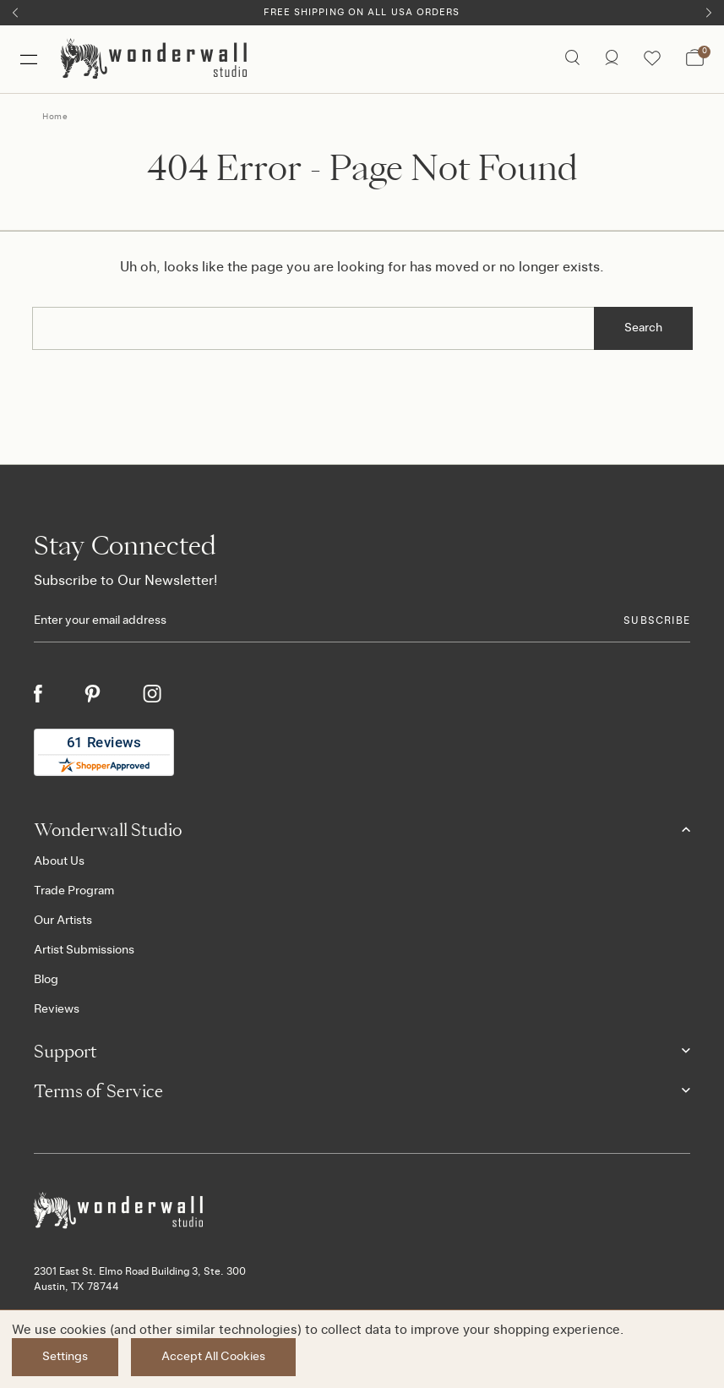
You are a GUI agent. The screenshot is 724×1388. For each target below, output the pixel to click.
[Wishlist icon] (652, 59)
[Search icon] (572, 59)
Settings (65, 1357)
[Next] (708, 13)
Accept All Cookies (213, 1357)
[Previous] (15, 13)
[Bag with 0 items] (695, 59)
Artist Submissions (84, 950)
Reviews (56, 1009)
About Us (59, 861)
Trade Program (74, 891)
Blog (46, 980)
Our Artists (63, 920)
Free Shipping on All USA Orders (362, 12)
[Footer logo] (362, 1211)
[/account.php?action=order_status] (611, 59)
